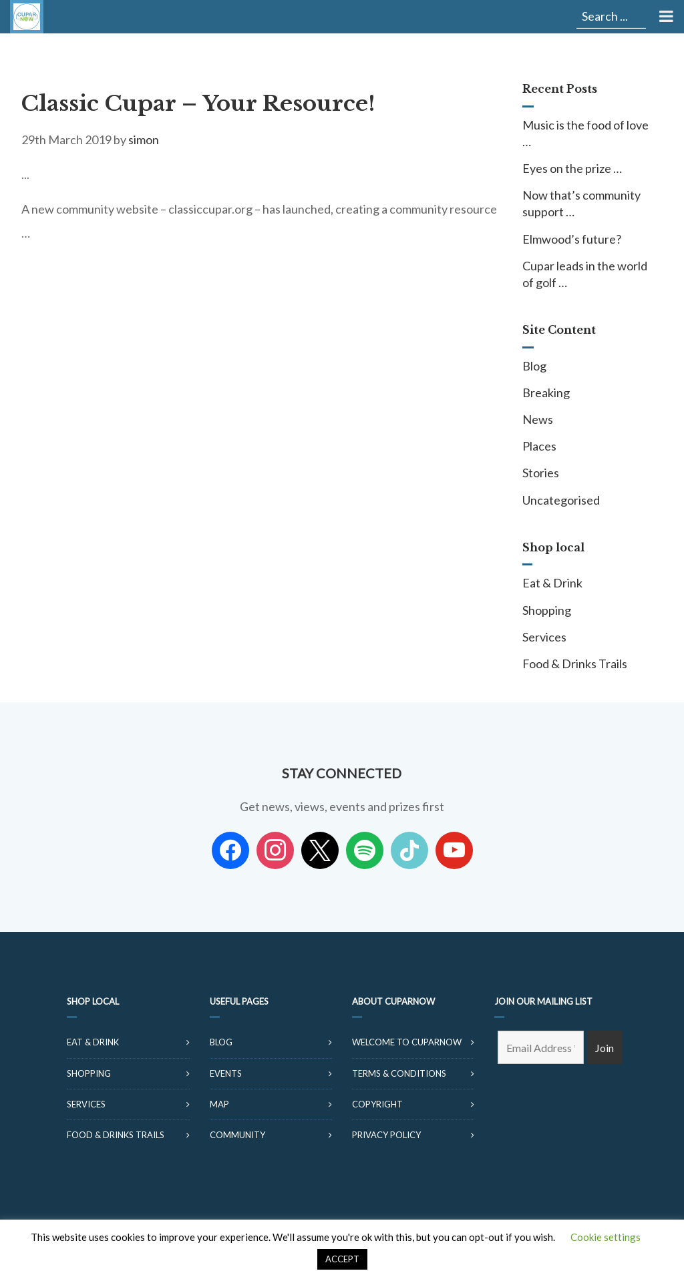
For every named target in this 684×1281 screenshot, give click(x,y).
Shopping (546, 610)
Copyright (377, 1104)
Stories (540, 472)
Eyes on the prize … (572, 168)
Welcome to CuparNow (407, 1042)
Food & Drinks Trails (574, 663)
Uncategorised (561, 500)
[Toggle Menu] (665, 16)
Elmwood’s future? (571, 239)
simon (143, 139)
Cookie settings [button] (605, 1237)
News (537, 419)
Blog (534, 365)
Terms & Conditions (399, 1073)
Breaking (546, 392)
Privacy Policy (386, 1134)
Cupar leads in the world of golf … (584, 274)
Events (226, 1073)
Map (219, 1104)
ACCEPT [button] (342, 1259)
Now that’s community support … (581, 203)
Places (539, 446)
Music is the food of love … (585, 133)
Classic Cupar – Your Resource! (198, 103)
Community (237, 1134)
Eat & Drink (552, 582)
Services (544, 636)
